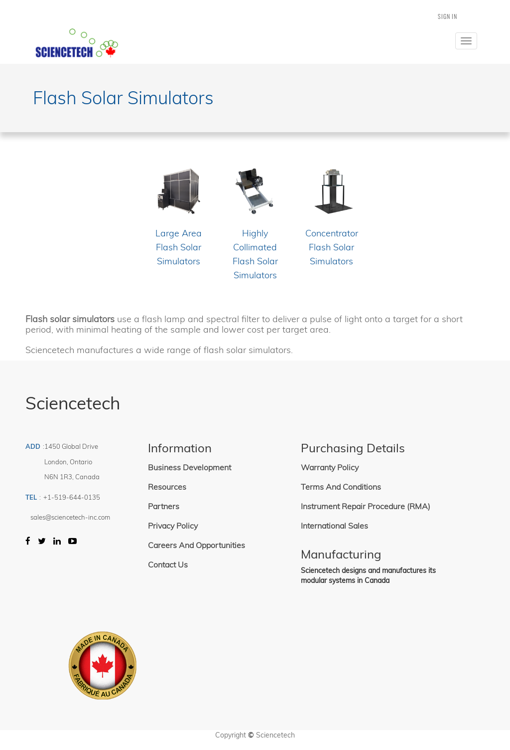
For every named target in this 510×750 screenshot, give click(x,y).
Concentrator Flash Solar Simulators (331, 247)
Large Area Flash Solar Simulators (178, 247)
